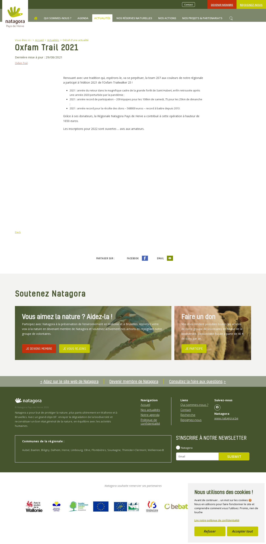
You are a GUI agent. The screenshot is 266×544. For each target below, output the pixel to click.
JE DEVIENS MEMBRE (39, 348)
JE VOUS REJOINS (74, 348)
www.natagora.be (226, 418)
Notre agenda (150, 415)
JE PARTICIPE (194, 348)
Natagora (187, 447)
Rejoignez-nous (251, 5)
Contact (188, 4)
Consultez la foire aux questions (196, 381)
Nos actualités (150, 410)
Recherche (187, 415)
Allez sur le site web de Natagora (70, 381)
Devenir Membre (222, 5)
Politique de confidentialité (150, 421)
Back (18, 232)
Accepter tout (242, 531)
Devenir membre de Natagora (133, 381)
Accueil (145, 405)
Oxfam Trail (21, 63)
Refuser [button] (210, 531)
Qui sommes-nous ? (194, 405)
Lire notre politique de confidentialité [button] (216, 520)
